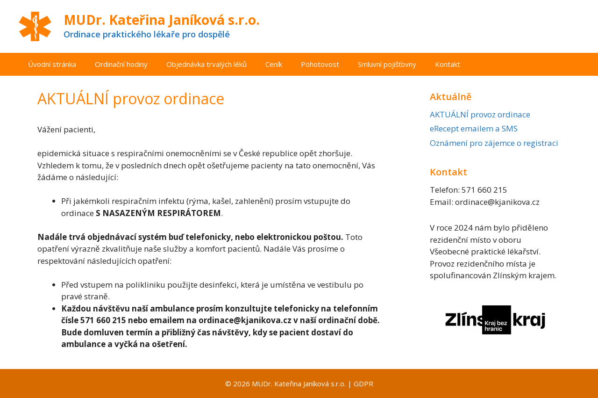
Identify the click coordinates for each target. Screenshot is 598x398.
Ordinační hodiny (121, 64)
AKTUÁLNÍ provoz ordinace (480, 114)
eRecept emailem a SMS (474, 128)
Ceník (273, 64)
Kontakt (447, 64)
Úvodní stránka (52, 64)
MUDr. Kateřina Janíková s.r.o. (162, 20)
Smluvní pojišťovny (387, 64)
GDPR (363, 383)
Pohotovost (320, 64)
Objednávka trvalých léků (206, 64)
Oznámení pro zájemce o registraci (494, 142)
